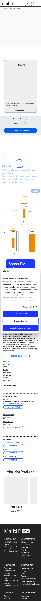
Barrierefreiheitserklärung (30, 584)
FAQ (23, 573)
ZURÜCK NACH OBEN (19, 356)
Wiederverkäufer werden (27, 569)
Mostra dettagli (28, 307)
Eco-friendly (25, 545)
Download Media (21, 130)
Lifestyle (24, 547)
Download (13, 446)
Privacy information (28, 581)
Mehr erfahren (13, 407)
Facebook (25, 596)
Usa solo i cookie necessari (20, 328)
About (6, 596)
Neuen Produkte (27, 542)
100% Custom (26, 555)
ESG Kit (7, 599)
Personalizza (20, 321)
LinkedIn (24, 599)
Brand (23, 550)
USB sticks (25, 552)
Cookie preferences (28, 579)
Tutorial (24, 576)
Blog (23, 558)
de (26, 531)
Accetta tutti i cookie (20, 314)
